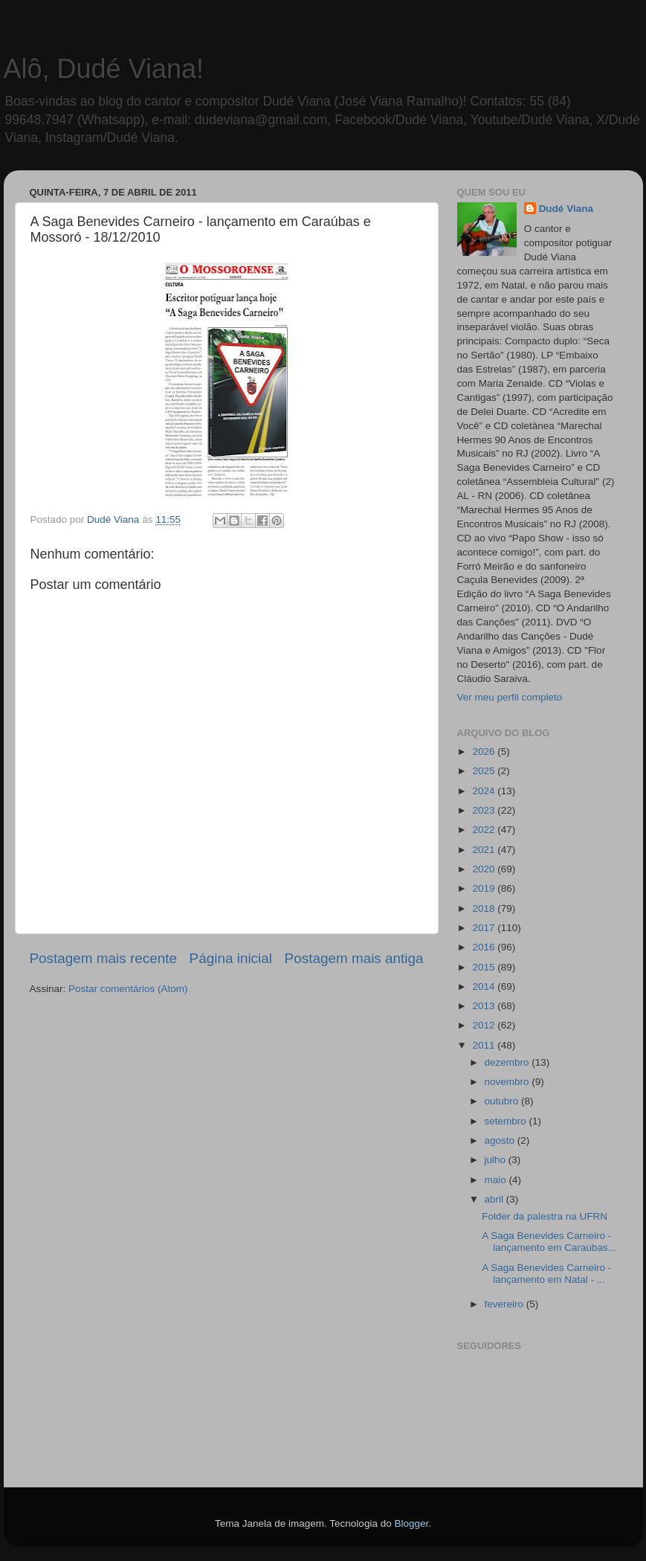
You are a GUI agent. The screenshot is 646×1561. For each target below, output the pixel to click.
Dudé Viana (566, 208)
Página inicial (231, 958)
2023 (484, 810)
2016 (484, 947)
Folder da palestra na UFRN (544, 1216)
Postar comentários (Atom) (128, 988)
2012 (484, 1025)
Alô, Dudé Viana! (104, 69)
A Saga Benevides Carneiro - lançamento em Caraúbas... (549, 1241)
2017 (484, 927)
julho (496, 1159)
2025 (484, 770)
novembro (508, 1081)
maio (497, 1179)
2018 (484, 908)
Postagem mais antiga (354, 958)
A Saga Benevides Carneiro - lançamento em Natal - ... (546, 1273)
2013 (484, 1005)
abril (495, 1199)
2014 (484, 986)
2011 (484, 1045)
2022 (484, 829)
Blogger (411, 1523)
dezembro (508, 1062)
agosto (501, 1140)
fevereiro (505, 1304)
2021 (484, 849)
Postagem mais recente (103, 958)
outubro (503, 1101)
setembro (507, 1121)
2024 (484, 790)
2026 (484, 751)
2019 (484, 888)
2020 (484, 869)
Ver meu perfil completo (510, 697)
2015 (484, 967)
